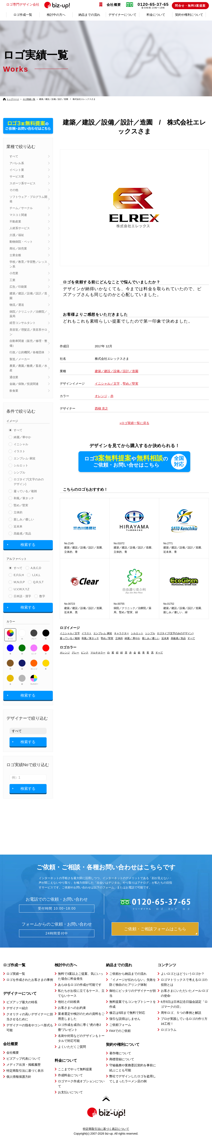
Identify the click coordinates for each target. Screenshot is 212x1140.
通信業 (14, 377)
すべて (14, 156)
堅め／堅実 (21, 505)
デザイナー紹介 (17, 1008)
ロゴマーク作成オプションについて (81, 1083)
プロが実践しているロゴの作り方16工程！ (184, 1021)
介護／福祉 (17, 235)
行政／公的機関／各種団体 (27, 352)
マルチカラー (34, 680)
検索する (27, 545)
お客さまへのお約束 (72, 1007)
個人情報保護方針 (18, 1076)
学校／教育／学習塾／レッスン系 (28, 264)
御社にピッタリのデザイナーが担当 (132, 993)
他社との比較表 (69, 1001)
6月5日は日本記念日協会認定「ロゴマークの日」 (184, 1004)
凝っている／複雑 (25, 491)
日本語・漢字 (22, 596)
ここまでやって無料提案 (75, 1069)
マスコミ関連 (18, 215)
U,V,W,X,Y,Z (21, 589)
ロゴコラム (168, 1029)
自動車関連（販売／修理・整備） (28, 343)
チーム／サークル (21, 208)
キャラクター (121, 633)
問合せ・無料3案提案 (190, 5)
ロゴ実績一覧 (29, 99)
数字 (42, 596)
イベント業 (17, 169)
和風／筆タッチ (24, 498)
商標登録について (121, 1059)
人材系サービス (20, 228)
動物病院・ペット (21, 241)
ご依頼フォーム (120, 1024)
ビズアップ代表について (23, 1058)
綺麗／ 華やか (132, 638)
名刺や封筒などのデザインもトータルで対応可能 (81, 1038)
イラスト (19, 451)
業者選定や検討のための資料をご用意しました (81, 1016)
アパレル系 (17, 163)
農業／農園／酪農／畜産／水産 (28, 368)
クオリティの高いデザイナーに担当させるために (29, 1016)
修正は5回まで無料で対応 (127, 1012)
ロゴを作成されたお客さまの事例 (29, 979)
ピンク (33, 649)
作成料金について (70, 1075)
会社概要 (114, 4)
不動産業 (15, 221)
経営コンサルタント (23, 322)
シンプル (19, 472)
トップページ (13, 99)
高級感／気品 (22, 533)
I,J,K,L (36, 575)
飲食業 (14, 390)
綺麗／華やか (22, 437)
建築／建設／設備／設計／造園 (28, 296)
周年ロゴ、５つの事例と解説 (181, 1012)
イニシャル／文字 (107, 383)
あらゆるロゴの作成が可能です (79, 984)
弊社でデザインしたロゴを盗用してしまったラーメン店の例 (132, 1078)
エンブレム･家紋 (24, 458)
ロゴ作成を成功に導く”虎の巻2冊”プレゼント (79, 1027)
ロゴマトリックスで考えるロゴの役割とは (184, 982)
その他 (14, 190)
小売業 (14, 273)
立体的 (18, 512)
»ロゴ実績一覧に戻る (134, 423)
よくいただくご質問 (72, 1046)
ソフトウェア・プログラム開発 (28, 199)
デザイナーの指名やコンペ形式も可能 (29, 1027)
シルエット (21, 465)
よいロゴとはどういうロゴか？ (182, 973)
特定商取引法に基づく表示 (25, 1070)
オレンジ (33, 664)
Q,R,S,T (38, 582)
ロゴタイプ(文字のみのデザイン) (29, 482)
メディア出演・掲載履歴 (23, 1064)
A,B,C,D (36, 568)
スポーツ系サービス (23, 183)
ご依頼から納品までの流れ (128, 973)
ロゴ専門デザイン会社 (39, 5)
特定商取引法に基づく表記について (106, 1128)
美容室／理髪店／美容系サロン (28, 332)
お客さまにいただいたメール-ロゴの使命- (184, 993)
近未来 (18, 526)
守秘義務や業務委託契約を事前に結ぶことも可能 (132, 1067)
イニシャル (21, 444)
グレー (33, 634)
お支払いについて (70, 1092)
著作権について (120, 1053)
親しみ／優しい (24, 519)
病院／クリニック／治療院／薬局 (28, 314)
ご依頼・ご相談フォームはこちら (155, 929)
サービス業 (17, 176)
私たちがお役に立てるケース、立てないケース (81, 993)
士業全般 (15, 255)
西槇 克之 (101, 408)
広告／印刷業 (18, 286)
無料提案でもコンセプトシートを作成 (132, 1004)
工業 (12, 280)
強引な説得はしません (124, 1018)
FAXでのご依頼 (120, 1030)
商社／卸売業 (18, 248)
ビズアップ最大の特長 (21, 1002)
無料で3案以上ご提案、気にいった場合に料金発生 (80, 976)
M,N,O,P (19, 582)
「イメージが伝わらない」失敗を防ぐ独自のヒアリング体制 (132, 982)
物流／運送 (17, 304)
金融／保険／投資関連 (24, 383)
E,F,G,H (19, 575)
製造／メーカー (20, 359)
